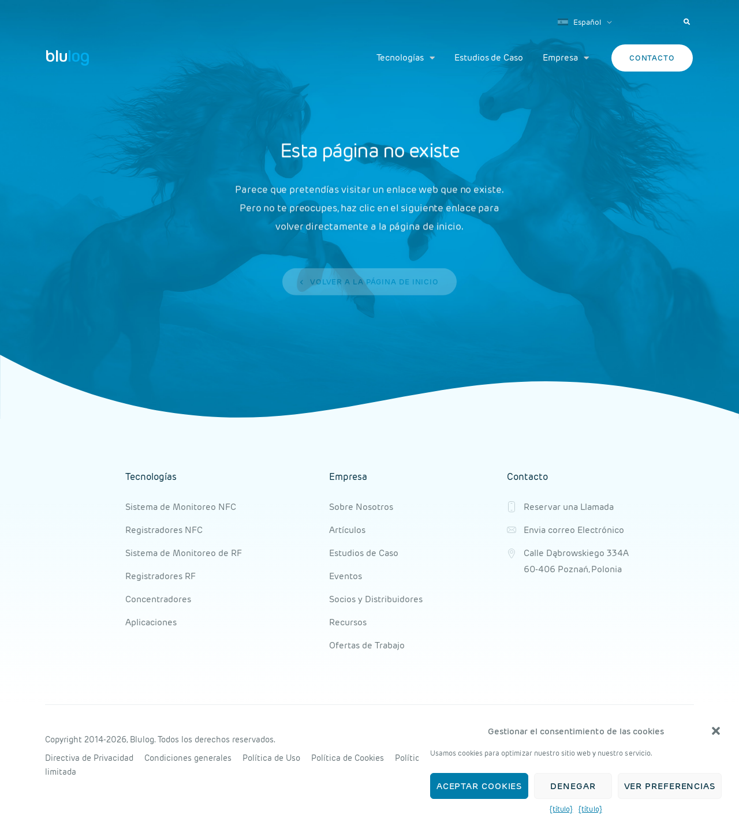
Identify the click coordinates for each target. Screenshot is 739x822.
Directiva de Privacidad (89, 758)
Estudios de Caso (488, 57)
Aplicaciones (151, 622)
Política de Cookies (347, 758)
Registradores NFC (164, 529)
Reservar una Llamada (569, 506)
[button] (716, 732)
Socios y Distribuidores (376, 599)
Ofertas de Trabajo (367, 645)
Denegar (572, 786)
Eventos (345, 575)
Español (579, 22)
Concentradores (158, 599)
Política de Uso (271, 758)
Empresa (566, 58)
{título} (561, 810)
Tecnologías (405, 58)
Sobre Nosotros (361, 506)
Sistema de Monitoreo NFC (180, 506)
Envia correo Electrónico (574, 529)
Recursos (348, 622)
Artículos (347, 529)
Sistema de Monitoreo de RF (183, 552)
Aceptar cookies (479, 786)
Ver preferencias (669, 786)
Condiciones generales (188, 758)
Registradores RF (160, 575)
